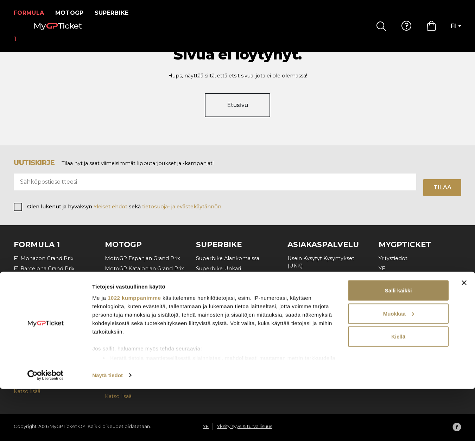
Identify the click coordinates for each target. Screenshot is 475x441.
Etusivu (237, 111)
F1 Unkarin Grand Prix (41, 299)
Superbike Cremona (222, 319)
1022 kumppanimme (134, 349)
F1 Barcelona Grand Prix (44, 268)
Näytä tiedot (107, 427)
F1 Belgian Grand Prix (41, 289)
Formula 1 (31, 13)
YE (382, 268)
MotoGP (73, 13)
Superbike (116, 13)
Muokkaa (398, 365)
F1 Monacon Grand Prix (44, 258)
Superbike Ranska (219, 309)
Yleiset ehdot (110, 207)
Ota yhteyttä (303, 307)
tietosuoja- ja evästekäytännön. (182, 207)
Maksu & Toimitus (309, 286)
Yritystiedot (393, 258)
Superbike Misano (219, 299)
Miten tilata (301, 276)
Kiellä (398, 388)
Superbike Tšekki (218, 279)
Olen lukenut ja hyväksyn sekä (124, 207)
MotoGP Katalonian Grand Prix (144, 268)
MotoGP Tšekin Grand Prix (139, 299)
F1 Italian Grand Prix (39, 319)
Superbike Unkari (218, 268)
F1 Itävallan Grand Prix (42, 279)
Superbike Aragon (219, 289)
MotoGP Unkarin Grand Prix (141, 289)
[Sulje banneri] (464, 334)
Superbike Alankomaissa (227, 258)
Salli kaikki (398, 342)
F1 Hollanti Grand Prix (41, 309)
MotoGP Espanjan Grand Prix (142, 258)
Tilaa (442, 187)
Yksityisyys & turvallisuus (409, 279)
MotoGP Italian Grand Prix (138, 279)
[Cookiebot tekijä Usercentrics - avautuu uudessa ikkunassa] (45, 427)
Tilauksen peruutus (311, 297)
